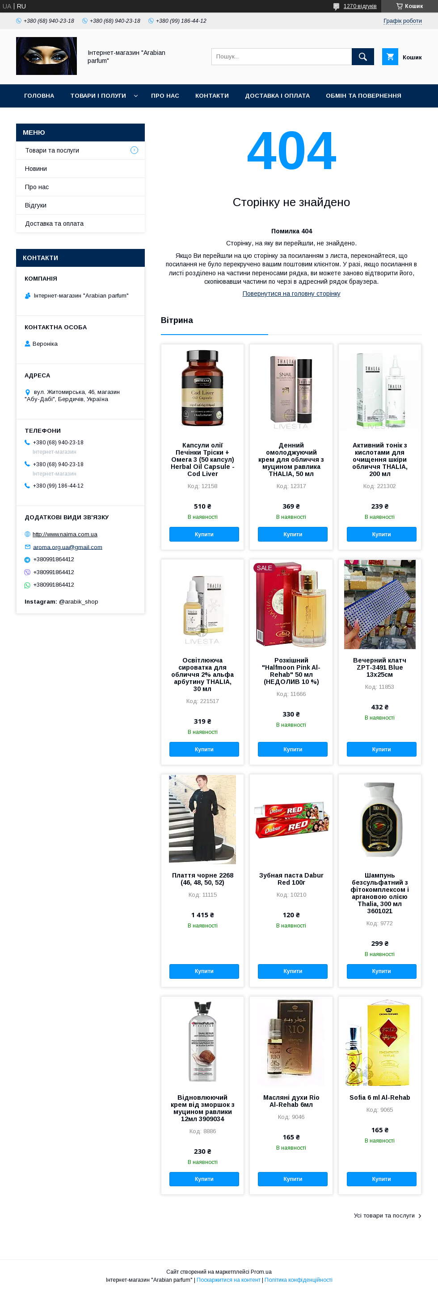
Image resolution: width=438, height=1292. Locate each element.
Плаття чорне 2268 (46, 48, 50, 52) (202, 879)
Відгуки (35, 205)
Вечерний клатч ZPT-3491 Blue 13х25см (379, 667)
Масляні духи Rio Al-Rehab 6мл (291, 1101)
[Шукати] (363, 56)
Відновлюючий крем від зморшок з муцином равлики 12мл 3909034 (203, 1108)
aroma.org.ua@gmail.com (67, 546)
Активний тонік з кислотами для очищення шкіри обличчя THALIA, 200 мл (380, 459)
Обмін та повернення (363, 95)
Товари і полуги (98, 95)
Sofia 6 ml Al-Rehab (380, 1097)
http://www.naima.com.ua (65, 534)
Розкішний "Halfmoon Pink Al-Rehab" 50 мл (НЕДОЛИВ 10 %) (291, 671)
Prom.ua (261, 1272)
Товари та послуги (52, 150)
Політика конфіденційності (299, 1280)
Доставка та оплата (54, 223)
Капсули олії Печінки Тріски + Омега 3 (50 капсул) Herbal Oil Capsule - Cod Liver (203, 459)
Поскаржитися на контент (229, 1280)
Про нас (165, 95)
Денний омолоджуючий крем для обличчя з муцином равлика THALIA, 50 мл (291, 459)
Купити (204, 534)
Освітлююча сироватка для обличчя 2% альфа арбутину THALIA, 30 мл (202, 674)
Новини (36, 168)
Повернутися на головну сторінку (292, 293)
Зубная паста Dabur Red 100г (291, 879)
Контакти (212, 95)
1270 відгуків (360, 6)
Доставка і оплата (277, 95)
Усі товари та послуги (384, 1215)
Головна (39, 95)
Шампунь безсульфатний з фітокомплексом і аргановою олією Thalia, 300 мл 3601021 (379, 893)
